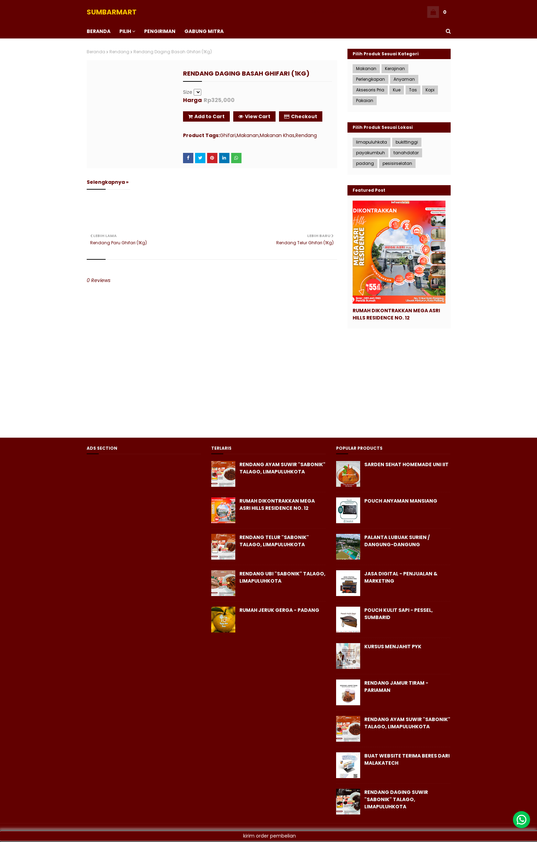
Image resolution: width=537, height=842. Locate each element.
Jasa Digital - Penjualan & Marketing (401, 577)
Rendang (119, 52)
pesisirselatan (397, 163)
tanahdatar (406, 153)
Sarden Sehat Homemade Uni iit (406, 464)
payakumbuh (370, 153)
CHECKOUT (361, 12)
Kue (396, 90)
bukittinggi (407, 142)
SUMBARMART (112, 12)
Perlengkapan (370, 79)
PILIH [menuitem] (125, 31)
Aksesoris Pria (370, 90)
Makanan (248, 135)
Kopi (430, 90)
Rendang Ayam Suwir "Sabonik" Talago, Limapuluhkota (282, 468)
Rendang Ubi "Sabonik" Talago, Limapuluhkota (282, 577)
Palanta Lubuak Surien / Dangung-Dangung (397, 541)
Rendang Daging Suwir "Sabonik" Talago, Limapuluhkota (396, 799)
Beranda (96, 52)
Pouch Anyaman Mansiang (400, 500)
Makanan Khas (277, 135)
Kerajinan (395, 68)
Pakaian (364, 100)
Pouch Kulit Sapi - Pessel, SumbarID (398, 614)
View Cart (254, 116)
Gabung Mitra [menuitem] (204, 31)
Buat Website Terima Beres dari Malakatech (407, 759)
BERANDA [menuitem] (98, 31)
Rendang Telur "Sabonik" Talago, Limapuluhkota (274, 541)
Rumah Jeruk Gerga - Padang (279, 610)
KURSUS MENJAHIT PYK (392, 646)
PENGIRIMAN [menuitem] (159, 31)
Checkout (300, 116)
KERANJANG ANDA (325, 12)
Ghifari (228, 135)
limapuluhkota (371, 142)
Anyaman (404, 79)
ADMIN (410, 12)
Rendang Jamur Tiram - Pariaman (396, 687)
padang (365, 163)
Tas (413, 90)
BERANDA (388, 12)
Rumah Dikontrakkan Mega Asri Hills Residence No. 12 (396, 314)
